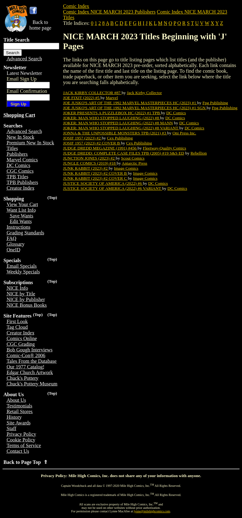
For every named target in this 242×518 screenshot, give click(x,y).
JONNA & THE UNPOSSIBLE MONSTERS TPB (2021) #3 (115, 133)
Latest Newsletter (24, 73)
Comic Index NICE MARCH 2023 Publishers (109, 11)
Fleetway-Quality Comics (164, 148)
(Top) (52, 197)
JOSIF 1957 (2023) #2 (82, 138)
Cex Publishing (120, 138)
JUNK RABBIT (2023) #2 (86, 168)
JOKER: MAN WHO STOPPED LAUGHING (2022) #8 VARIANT (121, 128)
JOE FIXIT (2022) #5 (82, 97)
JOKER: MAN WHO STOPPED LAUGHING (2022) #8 (111, 117)
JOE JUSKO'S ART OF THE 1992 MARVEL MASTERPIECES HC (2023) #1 (130, 102)
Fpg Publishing (215, 102)
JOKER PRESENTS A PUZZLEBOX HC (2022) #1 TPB (112, 112)
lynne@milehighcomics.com (152, 511)
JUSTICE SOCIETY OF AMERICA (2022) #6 (103, 183)
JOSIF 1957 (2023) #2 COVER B (92, 143)
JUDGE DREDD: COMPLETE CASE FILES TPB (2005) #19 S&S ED (123, 153)
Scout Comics (132, 158)
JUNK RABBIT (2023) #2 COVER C (95, 178)
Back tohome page (40, 25)
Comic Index (76, 6)
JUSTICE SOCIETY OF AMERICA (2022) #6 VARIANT (112, 188)
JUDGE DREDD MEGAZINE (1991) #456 (100, 148)
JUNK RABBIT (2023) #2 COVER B (95, 173)
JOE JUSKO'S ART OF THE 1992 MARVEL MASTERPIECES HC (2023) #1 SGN (135, 107)
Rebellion (198, 153)
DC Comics (176, 112)
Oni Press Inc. (184, 133)
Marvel (112, 97)
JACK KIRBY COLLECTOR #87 (92, 92)
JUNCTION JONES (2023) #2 (89, 158)
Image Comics (126, 168)
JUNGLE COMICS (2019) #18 (90, 163)
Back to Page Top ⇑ (25, 462)
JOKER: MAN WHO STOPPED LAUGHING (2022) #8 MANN (118, 123)
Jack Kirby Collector (144, 92)
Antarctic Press (134, 163)
